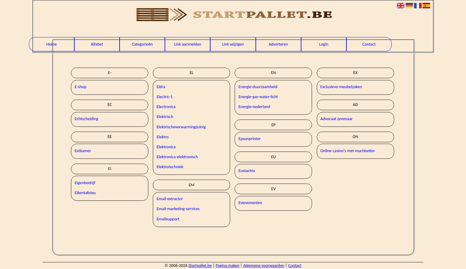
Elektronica (165, 146)
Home (52, 44)
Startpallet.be (200, 265)
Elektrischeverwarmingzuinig (181, 127)
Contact (369, 44)
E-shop (80, 86)
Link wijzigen (233, 44)
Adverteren (278, 44)
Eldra (160, 86)
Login (323, 44)
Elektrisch (164, 116)
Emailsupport (167, 219)
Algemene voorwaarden (263, 265)
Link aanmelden (187, 44)
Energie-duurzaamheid (258, 86)
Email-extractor (169, 198)
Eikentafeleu (85, 192)
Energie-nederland (254, 106)
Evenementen (250, 202)
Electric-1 (164, 96)
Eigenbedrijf (85, 182)
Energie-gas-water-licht (258, 96)
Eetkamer (83, 150)
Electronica (165, 106)
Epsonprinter (250, 138)
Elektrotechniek (169, 166)
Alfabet (97, 44)
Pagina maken (227, 265)
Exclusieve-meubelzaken (341, 86)
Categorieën (142, 44)
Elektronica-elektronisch (177, 156)
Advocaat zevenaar (336, 118)
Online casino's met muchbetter (347, 150)
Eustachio (247, 170)
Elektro (162, 136)
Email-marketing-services (177, 208)
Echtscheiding (86, 118)
